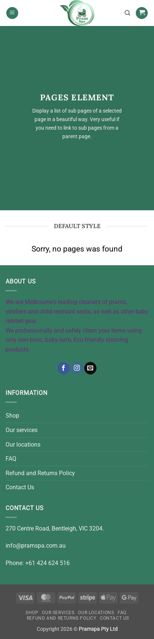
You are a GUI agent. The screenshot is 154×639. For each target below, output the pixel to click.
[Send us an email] (90, 368)
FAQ (11, 458)
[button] (12, 13)
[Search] (127, 13)
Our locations (23, 444)
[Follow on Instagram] (77, 368)
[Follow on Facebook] (64, 368)
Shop (12, 415)
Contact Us (20, 487)
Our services (21, 430)
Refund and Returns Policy (40, 473)
